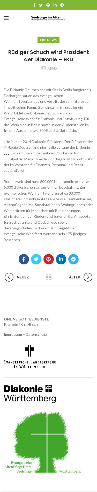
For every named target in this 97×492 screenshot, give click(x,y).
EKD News (48, 40)
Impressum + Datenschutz (25, 334)
